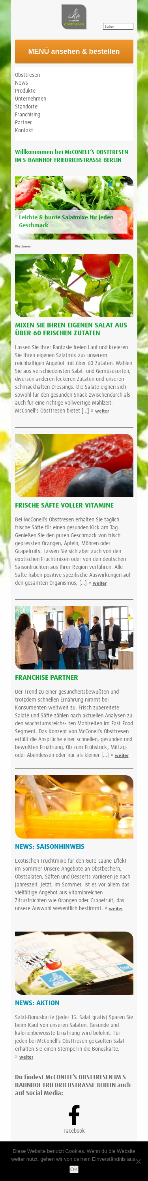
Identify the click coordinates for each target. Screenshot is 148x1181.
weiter (102, 411)
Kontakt (24, 130)
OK (74, 1169)
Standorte (26, 107)
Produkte (25, 91)
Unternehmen (30, 99)
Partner (23, 123)
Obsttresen (27, 75)
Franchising (27, 115)
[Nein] (138, 1161)
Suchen (109, 27)
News (21, 83)
